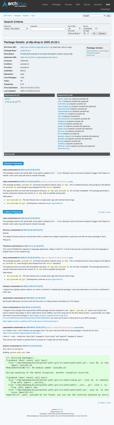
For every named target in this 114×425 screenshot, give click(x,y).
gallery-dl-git (63, 129)
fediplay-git (62, 121)
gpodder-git (62, 139)
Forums (68, 4)
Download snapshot (93, 53)
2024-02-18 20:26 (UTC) (33, 231)
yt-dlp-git (13, 102)
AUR (108, 4)
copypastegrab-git (65, 111)
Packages (56, 4)
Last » (108, 213)
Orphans (102, 33)
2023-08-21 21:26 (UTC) (36, 300)
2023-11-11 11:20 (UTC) (34, 247)
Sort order (71, 31)
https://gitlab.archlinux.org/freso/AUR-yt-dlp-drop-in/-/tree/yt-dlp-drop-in (30, 323)
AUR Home (8, 15)
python (7, 99)
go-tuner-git (62, 131)
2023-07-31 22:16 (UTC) (32, 348)
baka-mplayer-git (64, 106)
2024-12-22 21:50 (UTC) (30, 170)
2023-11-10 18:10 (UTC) (30, 181)
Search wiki (90, 55)
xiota (70, 181)
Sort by (85, 26)
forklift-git (61, 124)
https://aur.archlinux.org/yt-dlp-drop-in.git (36, 47)
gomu (60, 134)
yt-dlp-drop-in (25, 51)
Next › (103, 213)
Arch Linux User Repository (15, 4)
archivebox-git (63, 104)
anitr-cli (61, 101)
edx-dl (60, 116)
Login (33, 15)
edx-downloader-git (65, 119)
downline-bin (63, 114)
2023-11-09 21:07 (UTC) (33, 288)
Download (105, 9)
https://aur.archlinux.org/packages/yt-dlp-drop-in (39, 57)
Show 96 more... (64, 149)
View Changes (104, 51)
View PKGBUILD (92, 51)
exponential (78, 329)
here (61, 418)
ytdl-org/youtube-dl (55, 204)
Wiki (78, 4)
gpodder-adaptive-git (66, 136)
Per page (86, 31)
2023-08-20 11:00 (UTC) (31, 309)
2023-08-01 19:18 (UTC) (36, 329)
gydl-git (61, 141)
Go (94, 33)
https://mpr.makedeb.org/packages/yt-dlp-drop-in (22, 335)
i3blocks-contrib (64, 146)
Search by (7, 26)
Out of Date (71, 26)
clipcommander (64, 109)
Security (98, 4)
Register (26, 15)
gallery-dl (61, 126)
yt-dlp (7, 102)
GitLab (87, 4)
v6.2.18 (59, 416)
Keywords (34, 26)
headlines (62, 144)
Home (45, 4)
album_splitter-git (65, 99)
